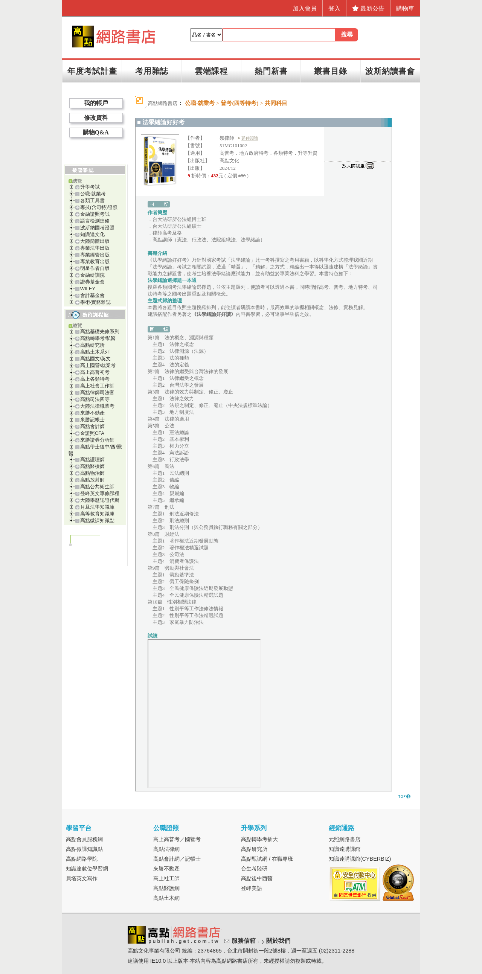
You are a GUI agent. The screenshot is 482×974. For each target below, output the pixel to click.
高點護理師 (92, 459)
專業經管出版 (95, 255)
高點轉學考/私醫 (98, 338)
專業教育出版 (95, 261)
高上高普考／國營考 (177, 839)
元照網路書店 (344, 839)
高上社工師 (166, 878)
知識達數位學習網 (87, 869)
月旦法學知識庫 (97, 507)
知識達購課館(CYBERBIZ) (360, 859)
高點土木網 (166, 898)
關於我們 (278, 940)
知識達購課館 (344, 849)
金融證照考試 (95, 214)
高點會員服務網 (84, 839)
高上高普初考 (95, 372)
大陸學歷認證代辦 (99, 500)
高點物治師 (92, 473)
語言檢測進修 (95, 221)
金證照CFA (92, 433)
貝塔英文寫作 (82, 878)
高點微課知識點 (97, 520)
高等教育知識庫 (97, 514)
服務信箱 (244, 940)
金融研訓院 (92, 275)
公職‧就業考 (93, 194)
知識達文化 (92, 234)
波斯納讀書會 (390, 71)
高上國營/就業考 (98, 365)
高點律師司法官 (97, 392)
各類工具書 (92, 200)
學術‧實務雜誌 (95, 302)
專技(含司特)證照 (99, 207)
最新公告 (368, 8)
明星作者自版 (95, 268)
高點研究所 (92, 345)
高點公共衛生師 (97, 486)
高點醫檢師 (92, 466)
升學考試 (90, 187)
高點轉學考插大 (259, 839)
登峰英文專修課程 (99, 493)
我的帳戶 (96, 103)
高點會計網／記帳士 (177, 859)
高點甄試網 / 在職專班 (267, 859)
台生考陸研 (254, 869)
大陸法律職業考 (97, 406)
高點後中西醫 (257, 878)
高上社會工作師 (97, 386)
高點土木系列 (95, 352)
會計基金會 (92, 295)
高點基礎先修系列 (99, 331)
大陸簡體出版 (95, 241)
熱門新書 (271, 71)
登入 (334, 8)
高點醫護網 (166, 888)
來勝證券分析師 (97, 440)
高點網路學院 (82, 859)
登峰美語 (251, 888)
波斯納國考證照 (97, 227)
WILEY (87, 288)
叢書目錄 (330, 71)
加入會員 (305, 8)
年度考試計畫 (92, 71)
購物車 (405, 8)
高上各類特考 (95, 379)
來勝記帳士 (92, 419)
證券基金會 (92, 282)
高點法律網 (166, 849)
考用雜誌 (151, 71)
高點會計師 (92, 426)
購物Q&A (96, 132)
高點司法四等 (95, 399)
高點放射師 (92, 480)
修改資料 (96, 117)
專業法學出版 (95, 248)
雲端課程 (211, 71)
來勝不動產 (92, 413)
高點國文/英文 (95, 358)
